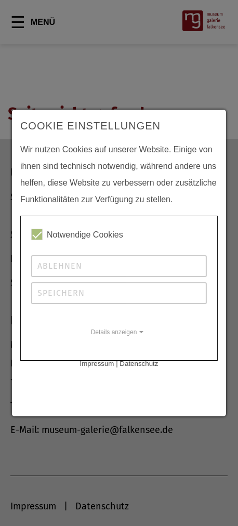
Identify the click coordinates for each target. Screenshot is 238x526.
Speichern (61, 293)
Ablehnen (59, 266)
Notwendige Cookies (77, 234)
